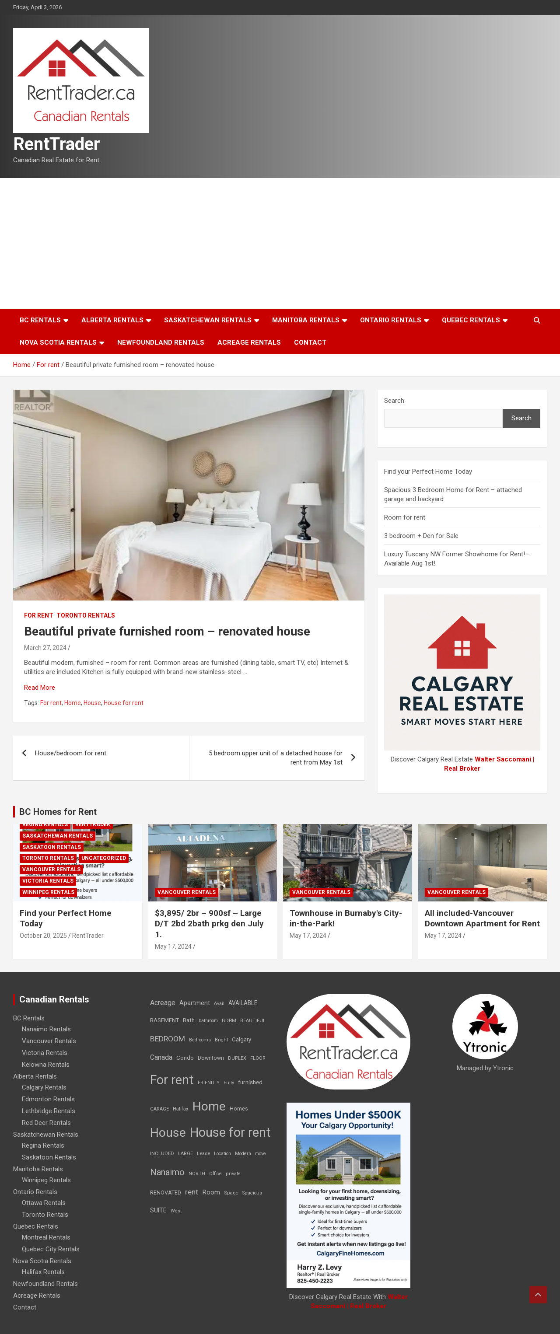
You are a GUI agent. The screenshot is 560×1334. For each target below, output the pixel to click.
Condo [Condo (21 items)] (185, 1057)
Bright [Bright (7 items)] (221, 1040)
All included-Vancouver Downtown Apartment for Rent (482, 918)
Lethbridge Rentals (48, 1111)
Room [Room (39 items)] (211, 1192)
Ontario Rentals (390, 320)
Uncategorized (103, 858)
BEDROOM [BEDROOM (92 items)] (167, 1038)
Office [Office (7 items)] (215, 1174)
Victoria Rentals (48, 881)
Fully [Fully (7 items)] (229, 1083)
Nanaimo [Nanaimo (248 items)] (167, 1172)
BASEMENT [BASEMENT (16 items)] (164, 1020)
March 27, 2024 (45, 647)
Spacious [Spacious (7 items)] (252, 1193)
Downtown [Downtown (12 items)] (211, 1058)
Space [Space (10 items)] (231, 1193)
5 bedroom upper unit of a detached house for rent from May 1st (276, 757)
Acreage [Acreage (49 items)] (162, 1003)
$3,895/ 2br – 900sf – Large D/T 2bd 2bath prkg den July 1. (209, 923)
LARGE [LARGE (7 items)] (185, 1153)
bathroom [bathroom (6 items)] (208, 1020)
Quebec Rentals (471, 320)
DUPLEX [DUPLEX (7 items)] (237, 1058)
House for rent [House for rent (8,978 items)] (230, 1132)
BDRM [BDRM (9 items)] (229, 1020)
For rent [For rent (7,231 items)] (172, 1079)
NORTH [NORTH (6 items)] (197, 1174)
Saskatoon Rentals (51, 847)
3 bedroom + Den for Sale (421, 536)
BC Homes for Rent (58, 812)
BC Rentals (40, 320)
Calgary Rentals (44, 1087)
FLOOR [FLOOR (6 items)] (258, 1058)
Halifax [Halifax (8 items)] (181, 1109)
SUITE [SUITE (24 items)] (158, 1210)
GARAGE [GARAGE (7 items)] (159, 1109)
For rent (38, 615)
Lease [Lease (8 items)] (203, 1153)
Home (72, 702)
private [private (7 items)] (233, 1174)
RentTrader (56, 144)
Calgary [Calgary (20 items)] (241, 1039)
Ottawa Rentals (44, 1203)
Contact (310, 342)
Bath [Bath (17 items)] (189, 1020)
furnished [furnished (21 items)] (250, 1082)
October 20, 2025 (43, 935)
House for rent (124, 702)
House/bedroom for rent (70, 753)
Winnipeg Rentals (48, 892)
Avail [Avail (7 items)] (219, 1003)
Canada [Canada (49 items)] (161, 1057)
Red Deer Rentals (46, 1123)
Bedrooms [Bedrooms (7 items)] (200, 1040)
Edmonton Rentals (48, 1099)
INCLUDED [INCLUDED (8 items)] (162, 1153)
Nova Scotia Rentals (58, 342)
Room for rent (404, 517)
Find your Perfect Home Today (428, 471)
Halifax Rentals (43, 1272)
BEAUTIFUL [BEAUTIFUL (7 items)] (253, 1020)
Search (394, 401)
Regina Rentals (45, 824)
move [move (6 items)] (260, 1153)
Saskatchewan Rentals (208, 320)
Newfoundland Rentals (160, 342)
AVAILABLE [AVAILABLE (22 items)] (242, 1002)
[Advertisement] (280, 243)
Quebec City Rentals (51, 1249)
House (92, 702)
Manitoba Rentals (306, 320)
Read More (39, 687)
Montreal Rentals (46, 1237)
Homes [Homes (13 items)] (239, 1108)
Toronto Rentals (85, 615)
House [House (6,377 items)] (168, 1132)
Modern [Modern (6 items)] (243, 1153)
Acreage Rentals (249, 342)
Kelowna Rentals (46, 1065)
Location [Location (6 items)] (222, 1153)
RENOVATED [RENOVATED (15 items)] (165, 1192)
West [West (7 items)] (176, 1211)
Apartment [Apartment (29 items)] (194, 1003)
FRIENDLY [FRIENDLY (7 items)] (209, 1083)
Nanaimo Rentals (46, 1029)
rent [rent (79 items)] (191, 1191)
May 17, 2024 (173, 946)
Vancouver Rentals (51, 869)
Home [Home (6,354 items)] (209, 1106)
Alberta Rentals (112, 320)
